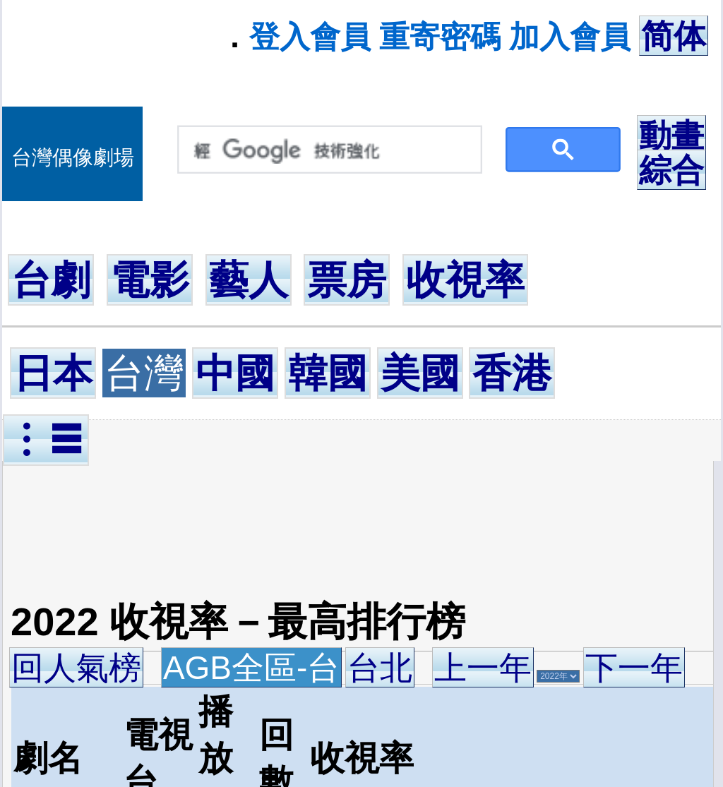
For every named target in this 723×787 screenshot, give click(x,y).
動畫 (671, 135)
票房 (346, 280)
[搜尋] (326, 150)
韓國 (327, 373)
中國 (235, 373)
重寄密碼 (440, 37)
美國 (420, 373)
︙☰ (45, 440)
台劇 (50, 280)
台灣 (144, 373)
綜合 (671, 170)
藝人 (248, 280)
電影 (149, 280)
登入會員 (310, 37)
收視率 (465, 280)
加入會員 (570, 37)
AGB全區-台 (251, 667)
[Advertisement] (280, 524)
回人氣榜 (76, 667)
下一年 (634, 667)
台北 (379, 667)
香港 (511, 373)
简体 (673, 36)
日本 (52, 373)
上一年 (483, 667)
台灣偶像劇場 (72, 157)
